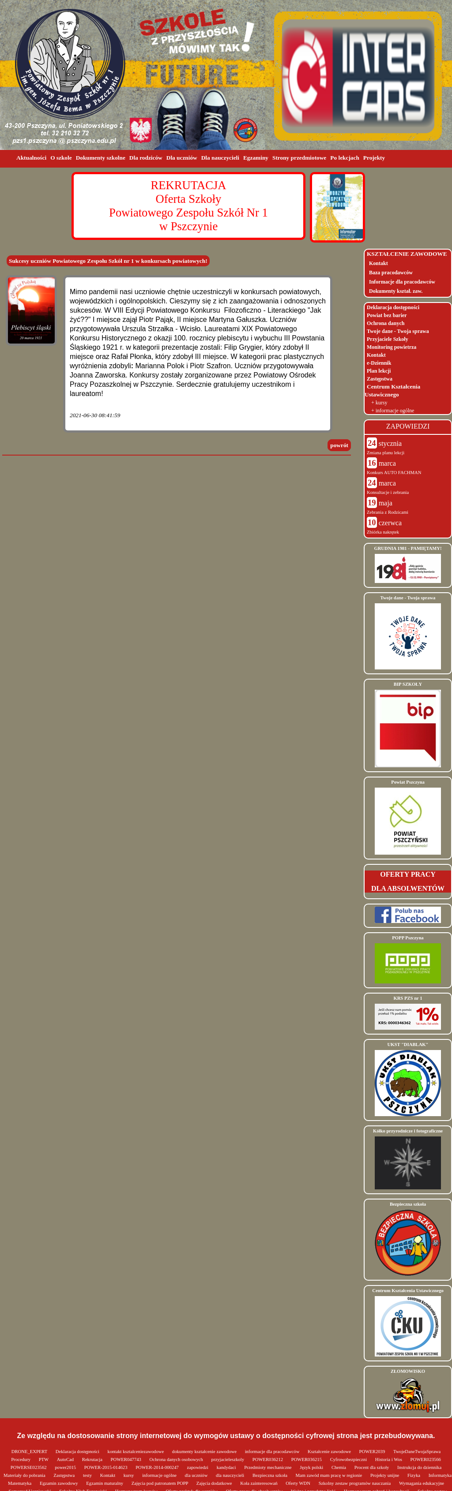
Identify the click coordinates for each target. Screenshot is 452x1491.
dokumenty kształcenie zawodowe (205, 1451)
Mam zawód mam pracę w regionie (329, 1475)
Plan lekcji (379, 371)
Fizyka (414, 1475)
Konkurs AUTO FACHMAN (394, 472)
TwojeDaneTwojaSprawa (417, 1451)
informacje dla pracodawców (273, 1451)
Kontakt (378, 263)
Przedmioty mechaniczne (268, 1467)
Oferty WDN (298, 1483)
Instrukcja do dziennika (419, 1467)
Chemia (339, 1467)
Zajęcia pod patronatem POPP (160, 1483)
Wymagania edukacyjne (421, 1483)
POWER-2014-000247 (158, 1467)
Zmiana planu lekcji (385, 452)
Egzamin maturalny (105, 1483)
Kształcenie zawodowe (330, 1451)
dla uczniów (197, 1475)
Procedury (21, 1459)
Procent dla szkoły (372, 1467)
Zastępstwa (379, 379)
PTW (44, 1459)
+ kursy (379, 403)
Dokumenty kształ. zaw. (395, 291)
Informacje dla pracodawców (402, 282)
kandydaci (227, 1467)
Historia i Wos (389, 1459)
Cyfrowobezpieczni (349, 1459)
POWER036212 (268, 1459)
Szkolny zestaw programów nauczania (355, 1483)
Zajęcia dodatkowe (214, 1483)
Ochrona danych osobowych (177, 1459)
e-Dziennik (379, 363)
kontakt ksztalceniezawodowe (136, 1451)
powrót (339, 445)
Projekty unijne (385, 1475)
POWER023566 (426, 1459)
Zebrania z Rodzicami (387, 512)
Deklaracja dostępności (393, 307)
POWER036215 (307, 1459)
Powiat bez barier (387, 315)
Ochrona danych (385, 323)
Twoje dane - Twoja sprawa (398, 331)
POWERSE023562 (29, 1467)
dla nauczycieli (230, 1475)
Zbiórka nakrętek (383, 532)
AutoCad (66, 1459)
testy (88, 1475)
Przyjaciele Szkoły (387, 339)
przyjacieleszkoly (228, 1459)
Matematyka (20, 1483)
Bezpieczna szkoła (270, 1475)
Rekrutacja (93, 1459)
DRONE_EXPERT (30, 1451)
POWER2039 (372, 1451)
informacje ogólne (159, 1475)
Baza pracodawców (391, 272)
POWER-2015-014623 (106, 1467)
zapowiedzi (198, 1467)
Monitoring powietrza (391, 347)
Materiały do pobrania (25, 1475)
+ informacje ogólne (392, 410)
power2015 (66, 1467)
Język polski (312, 1467)
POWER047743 (127, 1459)
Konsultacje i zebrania (388, 492)
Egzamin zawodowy (59, 1483)
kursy (129, 1475)
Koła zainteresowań (259, 1483)
